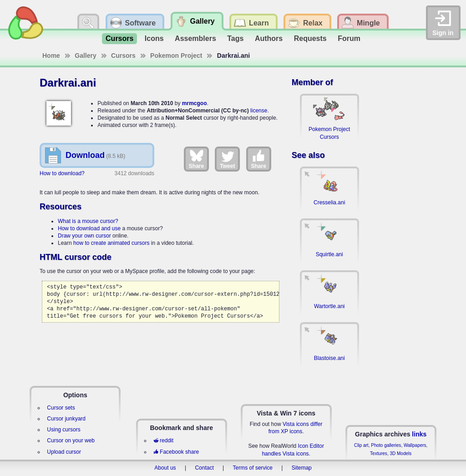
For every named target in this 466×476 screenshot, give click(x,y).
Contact (204, 468)
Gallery (85, 55)
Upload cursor (64, 452)
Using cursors (63, 429)
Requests (310, 38)
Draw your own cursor (84, 236)
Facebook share (176, 452)
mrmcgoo (194, 103)
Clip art (361, 445)
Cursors (119, 38)
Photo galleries (386, 445)
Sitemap (302, 468)
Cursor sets (61, 408)
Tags (235, 38)
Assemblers (195, 38)
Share (196, 158)
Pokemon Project (176, 55)
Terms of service (253, 468)
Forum (349, 38)
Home (51, 55)
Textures (378, 453)
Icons (154, 38)
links (419, 434)
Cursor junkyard (66, 418)
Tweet (227, 158)
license (258, 110)
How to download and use (89, 228)
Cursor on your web (71, 440)
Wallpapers (415, 445)
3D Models (400, 453)
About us (165, 468)
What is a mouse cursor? (88, 221)
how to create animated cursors (111, 243)
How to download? (62, 173)
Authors (269, 38)
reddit (163, 440)
